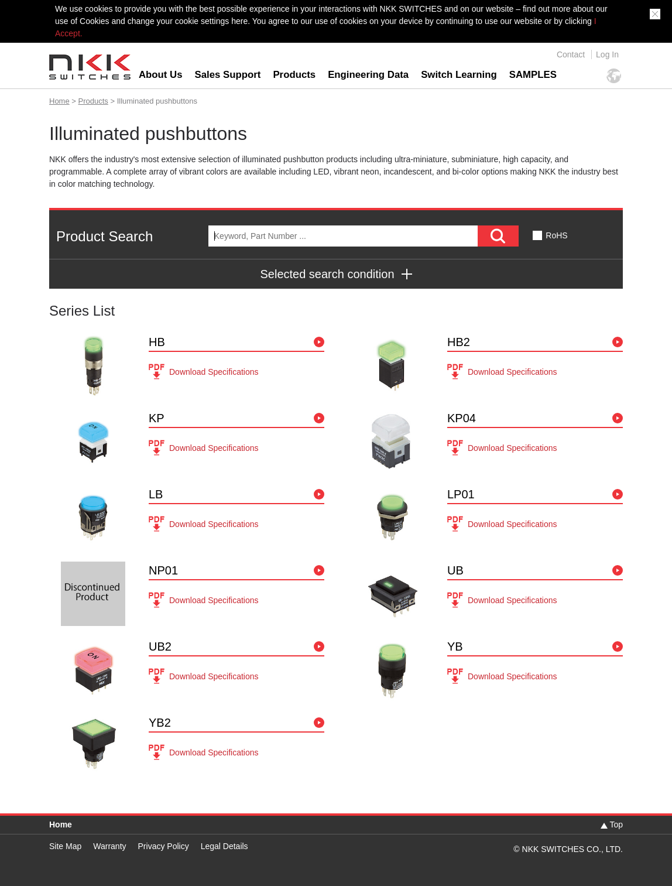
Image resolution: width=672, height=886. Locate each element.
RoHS (556, 235)
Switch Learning (459, 74)
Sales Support (228, 74)
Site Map (65, 846)
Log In (607, 54)
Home (59, 101)
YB (455, 646)
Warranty (109, 846)
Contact (571, 54)
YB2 (160, 722)
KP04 (461, 418)
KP (156, 418)
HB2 (458, 342)
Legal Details (224, 846)
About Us (161, 74)
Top (616, 824)
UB (455, 570)
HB (157, 342)
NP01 (163, 570)
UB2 (160, 646)
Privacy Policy (163, 846)
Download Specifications (214, 372)
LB (156, 494)
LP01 (461, 494)
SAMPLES (533, 74)
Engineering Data (368, 74)
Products (294, 74)
